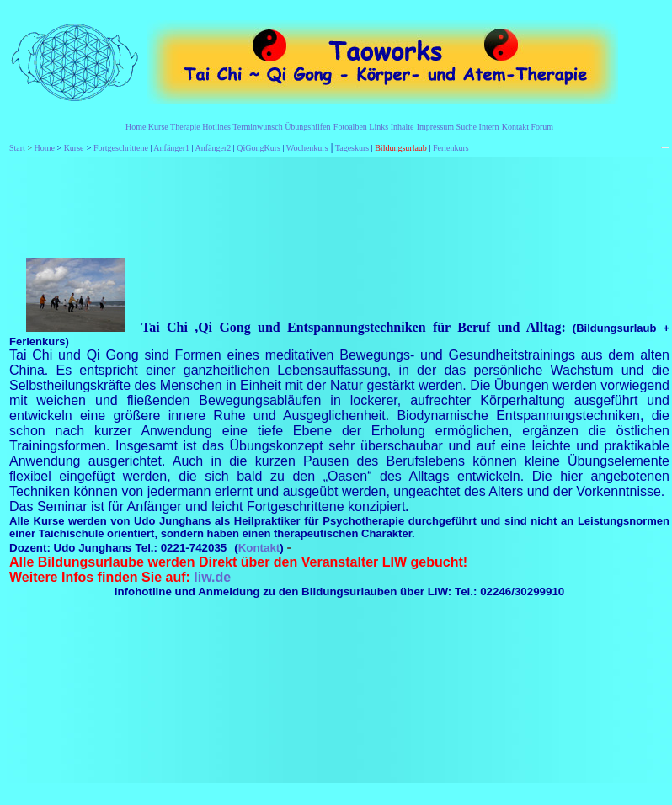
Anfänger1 (171, 147)
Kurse (158, 126)
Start (17, 147)
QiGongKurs (258, 147)
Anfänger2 (213, 147)
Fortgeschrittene (120, 147)
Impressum (435, 126)
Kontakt (515, 126)
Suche (466, 126)
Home (135, 126)
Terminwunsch (257, 126)
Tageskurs (352, 147)
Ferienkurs (451, 147)
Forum (542, 126)
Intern (489, 126)
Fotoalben (350, 126)
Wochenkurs (307, 147)
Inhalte (402, 126)
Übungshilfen (307, 126)
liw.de (212, 577)
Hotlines (216, 126)
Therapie (185, 126)
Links (378, 126)
